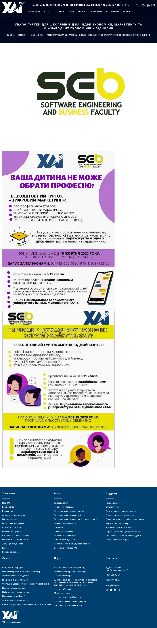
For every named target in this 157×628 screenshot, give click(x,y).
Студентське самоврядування (120, 515)
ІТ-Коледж (58, 527)
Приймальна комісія (63, 531)
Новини (115, 11)
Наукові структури (63, 576)
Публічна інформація (11, 531)
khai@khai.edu (112, 585)
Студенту (59, 11)
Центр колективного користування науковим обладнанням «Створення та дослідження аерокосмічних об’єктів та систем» (75, 582)
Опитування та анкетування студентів (124, 535)
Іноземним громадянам (65, 523)
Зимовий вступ (61, 503)
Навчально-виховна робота (119, 527)
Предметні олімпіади (64, 507)
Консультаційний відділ (65, 535)
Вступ (47, 11)
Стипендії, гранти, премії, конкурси (70, 601)
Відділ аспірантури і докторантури (70, 572)
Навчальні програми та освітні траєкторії (21, 572)
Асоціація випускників (12, 544)
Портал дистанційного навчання (121, 511)
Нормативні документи (13, 523)
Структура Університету (13, 515)
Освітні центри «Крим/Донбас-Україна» (72, 544)
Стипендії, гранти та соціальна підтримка (125, 519)
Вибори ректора (10, 552)
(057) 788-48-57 (113, 575)
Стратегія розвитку (11, 527)
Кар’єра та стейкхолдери (118, 523)
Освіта (71, 11)
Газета (5, 548)
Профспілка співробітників (15, 539)
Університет (33, 11)
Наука (81, 11)
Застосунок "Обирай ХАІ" (66, 548)
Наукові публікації (62, 589)
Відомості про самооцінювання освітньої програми (26, 604)
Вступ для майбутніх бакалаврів (69, 511)
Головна (10, 35)
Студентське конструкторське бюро (123, 531)
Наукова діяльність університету (69, 567)
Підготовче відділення (64, 539)
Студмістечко (112, 507)
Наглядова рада (9, 519)
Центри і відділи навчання (14, 588)
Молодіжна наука (62, 593)
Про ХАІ (6, 503)
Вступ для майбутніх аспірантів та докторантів (76, 519)
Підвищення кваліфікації (13, 596)
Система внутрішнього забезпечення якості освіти (26, 584)
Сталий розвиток (98, 11)
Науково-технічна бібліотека (67, 597)
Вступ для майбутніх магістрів (68, 515)
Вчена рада (7, 511)
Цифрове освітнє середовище (16, 592)
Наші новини (36, 35)
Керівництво (8, 507)
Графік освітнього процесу (15, 580)
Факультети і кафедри (12, 567)
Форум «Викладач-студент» (119, 539)
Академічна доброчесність (15, 600)
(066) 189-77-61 (113, 580)
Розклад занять (113, 503)
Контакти (128, 11)
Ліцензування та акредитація (15, 576)
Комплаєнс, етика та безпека (15, 535)
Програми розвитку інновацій (68, 605)
